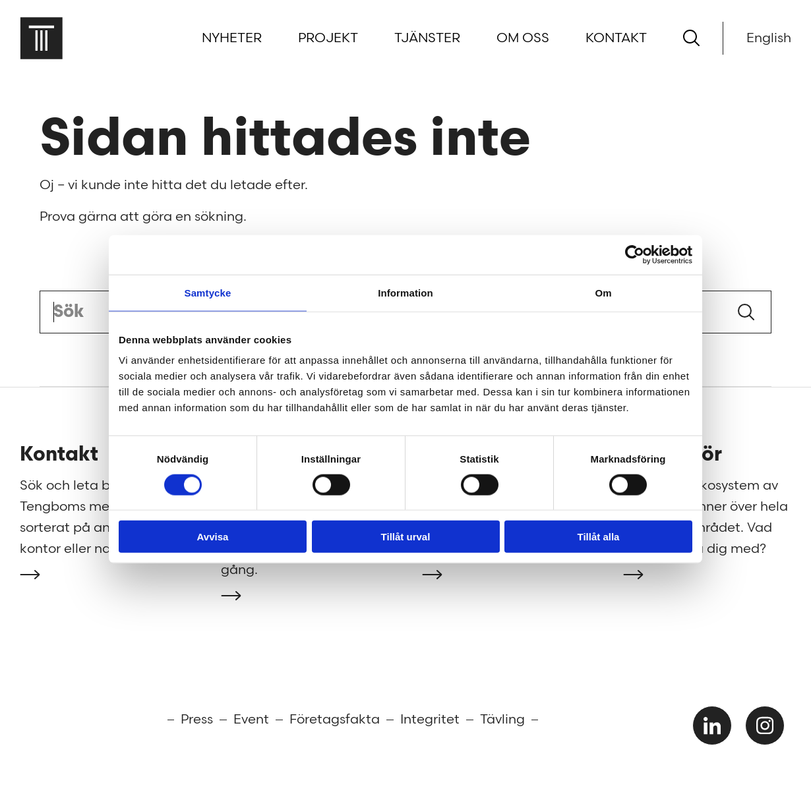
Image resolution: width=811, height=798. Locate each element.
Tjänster (427, 38)
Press (197, 719)
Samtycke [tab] (208, 292)
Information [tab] (405, 292)
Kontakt (616, 38)
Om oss (522, 38)
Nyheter (232, 38)
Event (251, 719)
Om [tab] (603, 292)
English (768, 38)
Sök (746, 312)
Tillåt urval (406, 536)
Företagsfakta (334, 719)
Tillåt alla (599, 536)
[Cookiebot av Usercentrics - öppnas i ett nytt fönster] (634, 254)
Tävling (502, 719)
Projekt (328, 38)
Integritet (430, 719)
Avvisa (213, 536)
